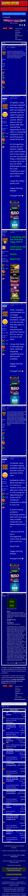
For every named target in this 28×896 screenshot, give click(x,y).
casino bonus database (19, 888)
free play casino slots (8, 888)
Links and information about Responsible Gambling (14, 869)
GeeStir (4, 46)
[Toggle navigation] (24, 3)
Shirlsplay (22, 742)
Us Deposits (6, 17)
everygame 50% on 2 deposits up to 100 (11, 726)
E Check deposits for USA (9, 740)
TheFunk (22, 809)
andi (24, 716)
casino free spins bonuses (10, 889)
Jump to (3, 706)
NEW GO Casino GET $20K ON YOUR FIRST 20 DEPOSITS (12, 779)
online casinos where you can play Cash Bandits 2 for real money (13, 681)
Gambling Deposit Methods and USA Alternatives (18, 35)
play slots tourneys (15, 883)
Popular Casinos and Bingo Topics (11, 855)
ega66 (23, 783)
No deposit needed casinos (17, 891)
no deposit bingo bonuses (8, 882)
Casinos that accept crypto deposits (10, 877)
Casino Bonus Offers (15, 895)
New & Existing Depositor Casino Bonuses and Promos (12, 734)
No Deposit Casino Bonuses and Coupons (12, 759)
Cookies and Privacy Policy (14, 874)
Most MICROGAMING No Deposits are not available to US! (12, 817)
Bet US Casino (14, 23)
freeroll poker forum (16, 893)
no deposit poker (20, 882)
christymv (22, 730)
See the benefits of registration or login (14, 14)
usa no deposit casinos (19, 667)
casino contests (6, 893)
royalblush (4, 231)
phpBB (10, 861)
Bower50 (22, 755)
